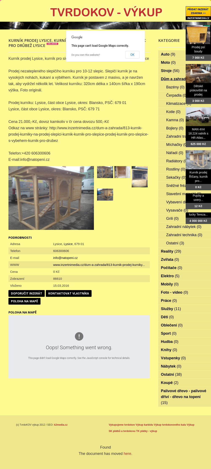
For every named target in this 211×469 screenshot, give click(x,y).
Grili (172, 218)
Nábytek (171, 366)
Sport (169, 333)
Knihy (169, 350)
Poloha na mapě (24, 301)
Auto (168, 54)
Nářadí (174, 153)
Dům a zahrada (177, 79)
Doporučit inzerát (26, 293)
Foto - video (174, 292)
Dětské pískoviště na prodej (198, 90)
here (127, 454)
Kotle (173, 112)
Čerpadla (176, 95)
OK (132, 54)
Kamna (175, 120)
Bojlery (175, 128)
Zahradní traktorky (184, 136)
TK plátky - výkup (146, 431)
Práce (169, 300)
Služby (171, 309)
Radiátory (177, 161)
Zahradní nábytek (184, 227)
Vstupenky (173, 358)
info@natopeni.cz (65, 258)
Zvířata (170, 259)
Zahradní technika (184, 235)
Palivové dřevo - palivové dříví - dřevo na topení (183, 397)
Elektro (170, 276)
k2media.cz (61, 424)
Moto (168, 62)
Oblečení (172, 325)
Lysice (68, 244)
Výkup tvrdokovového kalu (170, 424)
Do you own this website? (86, 54)
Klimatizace (178, 103)
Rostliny (175, 169)
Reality (171, 251)
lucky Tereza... (198, 214)
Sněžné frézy (180, 186)
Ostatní (175, 243)
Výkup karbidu (144, 424)
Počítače (171, 268)
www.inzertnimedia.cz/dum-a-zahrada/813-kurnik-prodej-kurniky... (99, 264)
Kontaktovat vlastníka (68, 293)
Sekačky (176, 177)
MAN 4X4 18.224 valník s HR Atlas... (198, 133)
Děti (167, 317)
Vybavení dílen (181, 202)
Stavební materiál (184, 194)
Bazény (175, 87)
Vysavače (177, 210)
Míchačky (177, 145)
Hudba (170, 342)
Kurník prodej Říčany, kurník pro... (198, 177)
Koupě (170, 383)
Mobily (170, 284)
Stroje (170, 71)
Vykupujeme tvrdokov (122, 424)
